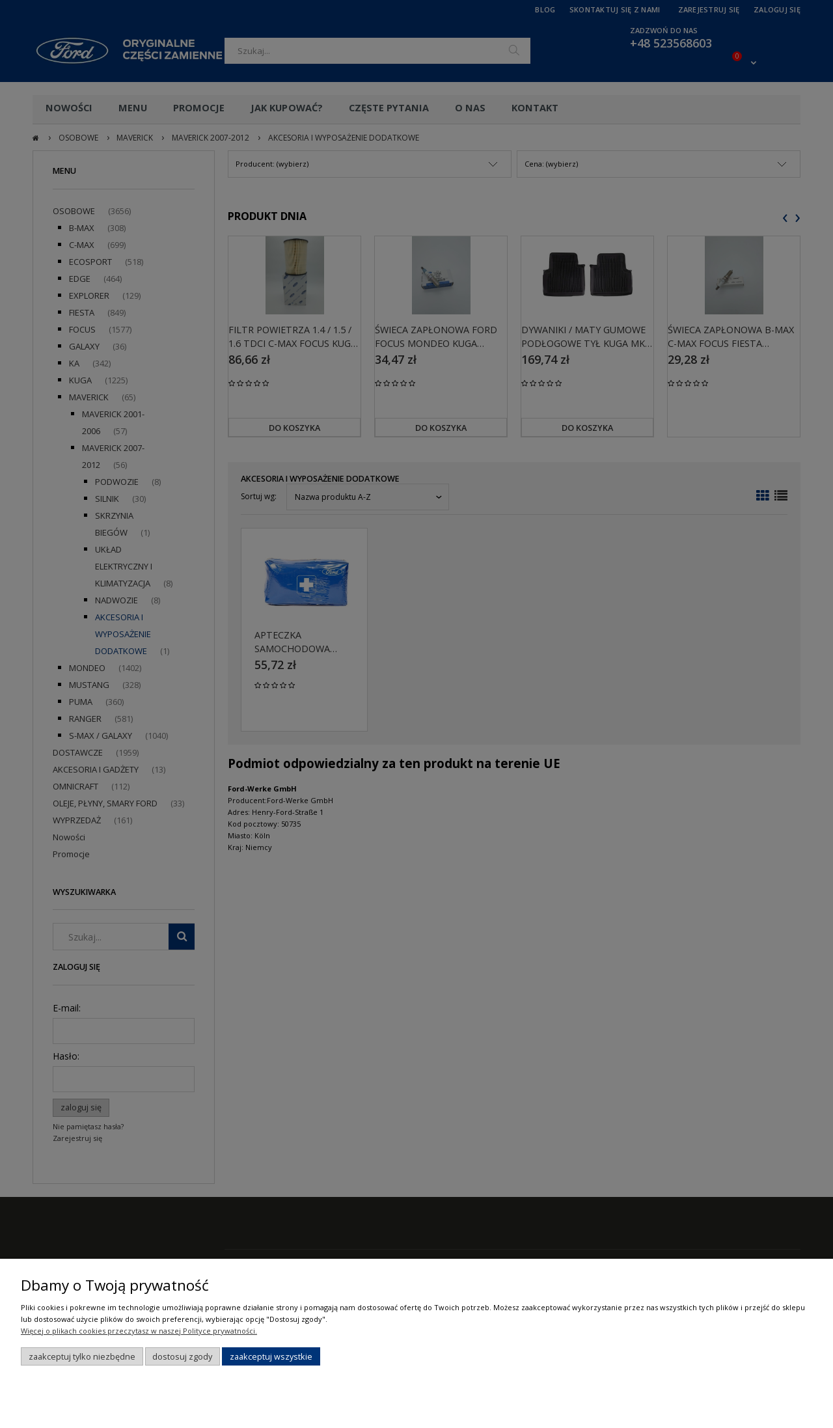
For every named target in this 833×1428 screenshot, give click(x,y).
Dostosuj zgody (182, 1356)
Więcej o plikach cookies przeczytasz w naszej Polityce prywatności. (139, 1331)
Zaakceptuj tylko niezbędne (82, 1356)
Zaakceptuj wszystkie (271, 1356)
